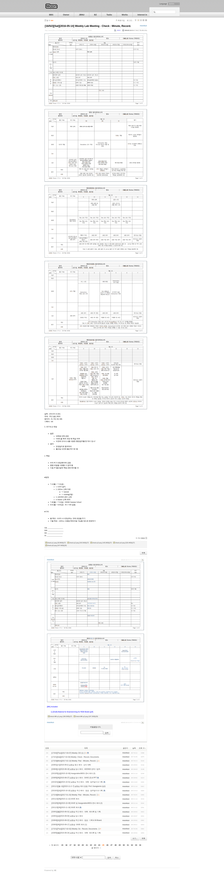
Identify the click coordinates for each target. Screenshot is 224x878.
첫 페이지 (55, 845)
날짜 (134, 748)
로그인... (130, 20)
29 (120, 845)
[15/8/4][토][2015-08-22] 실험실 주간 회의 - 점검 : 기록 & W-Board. (76, 820)
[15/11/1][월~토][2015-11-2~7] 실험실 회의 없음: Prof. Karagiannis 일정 (78, 786)
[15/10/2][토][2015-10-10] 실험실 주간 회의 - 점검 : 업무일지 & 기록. (77, 791)
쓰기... (135, 838)
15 (62, 845)
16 (66, 845)
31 (128, 845)
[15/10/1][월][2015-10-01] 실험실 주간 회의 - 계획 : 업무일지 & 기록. (77, 782)
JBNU (81, 15)
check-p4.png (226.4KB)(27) (125, 543)
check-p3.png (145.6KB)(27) (102, 543)
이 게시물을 (140, 538)
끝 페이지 (95, 848)
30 (124, 845)
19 (79, 845)
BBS (51, 15)
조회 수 (142, 748)
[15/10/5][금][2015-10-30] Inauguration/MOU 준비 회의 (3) (73, 773)
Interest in (142, 15)
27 (111, 845)
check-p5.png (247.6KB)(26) (57, 545)
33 (136, 845)
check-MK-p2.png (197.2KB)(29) (87, 716)
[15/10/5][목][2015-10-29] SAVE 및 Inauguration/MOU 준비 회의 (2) (76, 803)
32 (132, 845)
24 (99, 845)
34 (140, 845)
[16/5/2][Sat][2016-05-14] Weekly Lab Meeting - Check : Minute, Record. (88, 26)
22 (91, 845)
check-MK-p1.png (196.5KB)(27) (61, 716)
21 (87, 845)
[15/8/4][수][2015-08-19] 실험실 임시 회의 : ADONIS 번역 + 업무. (76, 769)
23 (95, 845)
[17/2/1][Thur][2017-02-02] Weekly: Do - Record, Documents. (74, 829)
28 (115, 845)
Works (125, 15)
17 (70, 845)
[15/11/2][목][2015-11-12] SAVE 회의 (65, 799)
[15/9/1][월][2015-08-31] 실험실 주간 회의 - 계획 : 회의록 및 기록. (76, 812)
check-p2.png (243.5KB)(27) (79, 543)
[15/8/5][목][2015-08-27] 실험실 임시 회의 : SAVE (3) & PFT (74, 778)
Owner (66, 15)
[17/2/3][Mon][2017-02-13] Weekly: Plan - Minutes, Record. (73, 761)
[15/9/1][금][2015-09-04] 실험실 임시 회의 (67, 816)
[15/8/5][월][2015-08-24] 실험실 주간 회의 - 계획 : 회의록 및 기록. (76, 833)
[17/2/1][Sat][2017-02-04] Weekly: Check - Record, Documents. (75, 757)
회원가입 (121, 20)
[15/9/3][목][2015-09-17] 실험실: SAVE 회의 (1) (69, 825)
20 (83, 845)
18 (74, 845)
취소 (117, 858)
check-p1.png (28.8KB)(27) (56, 543)
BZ (95, 15)
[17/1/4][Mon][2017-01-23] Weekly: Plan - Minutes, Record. (73, 795)
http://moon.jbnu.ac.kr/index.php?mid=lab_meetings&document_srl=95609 (68, 30)
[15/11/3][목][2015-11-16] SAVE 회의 (65, 807)
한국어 (171, 4)
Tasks (109, 15)
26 (107, 845)
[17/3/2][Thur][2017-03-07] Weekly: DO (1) (67, 753)
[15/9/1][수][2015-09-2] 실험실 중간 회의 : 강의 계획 (71, 765)
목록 (143, 553)
